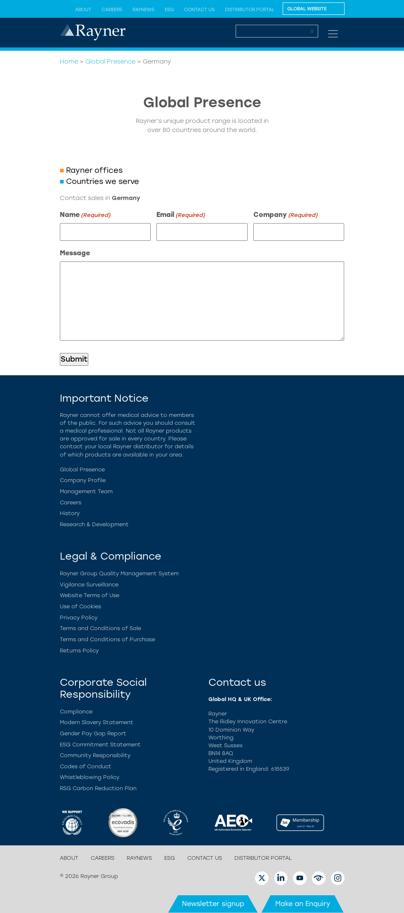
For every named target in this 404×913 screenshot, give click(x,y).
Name (85, 215)
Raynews (143, 9)
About (83, 9)
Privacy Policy (78, 617)
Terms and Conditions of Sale (100, 628)
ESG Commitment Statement (100, 744)
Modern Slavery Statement (96, 722)
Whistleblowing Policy (89, 777)
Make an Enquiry (302, 904)
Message (75, 253)
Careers (112, 9)
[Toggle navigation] (333, 34)
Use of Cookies (80, 606)
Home (69, 61)
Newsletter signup (213, 904)
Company (285, 215)
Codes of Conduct (85, 766)
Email (180, 215)
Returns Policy (79, 650)
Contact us (199, 9)
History (70, 513)
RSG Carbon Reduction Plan (98, 788)
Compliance (76, 711)
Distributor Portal (249, 9)
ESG (169, 9)
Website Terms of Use (89, 595)
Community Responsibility (95, 755)
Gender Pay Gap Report (93, 733)
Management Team (86, 491)
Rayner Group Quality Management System (119, 573)
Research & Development (94, 524)
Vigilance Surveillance (89, 584)
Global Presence (110, 61)
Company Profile (83, 480)
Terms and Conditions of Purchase (107, 639)
